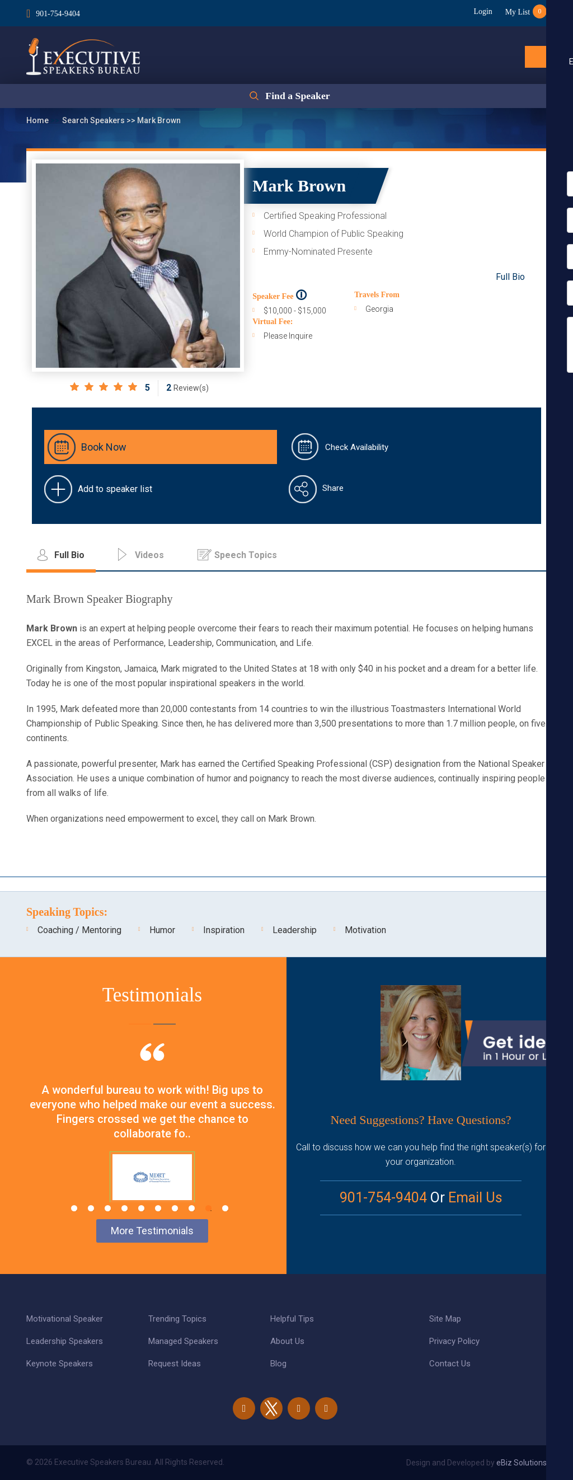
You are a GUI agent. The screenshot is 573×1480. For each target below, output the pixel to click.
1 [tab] (74, 1208)
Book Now (103, 447)
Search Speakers (94, 120)
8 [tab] (192, 1208)
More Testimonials (152, 1231)
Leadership (295, 930)
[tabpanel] (152, 1136)
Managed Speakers (183, 1341)
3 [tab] (108, 1208)
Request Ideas (174, 1364)
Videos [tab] (149, 555)
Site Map (445, 1319)
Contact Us (450, 1364)
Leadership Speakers (64, 1341)
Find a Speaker (297, 96)
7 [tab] (175, 1208)
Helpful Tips (292, 1319)
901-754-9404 (58, 13)
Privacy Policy (454, 1341)
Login (481, 11)
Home (38, 120)
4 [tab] (124, 1208)
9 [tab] (208, 1208)
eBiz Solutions (521, 1462)
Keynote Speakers (59, 1364)
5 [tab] (141, 1208)
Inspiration (224, 930)
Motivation (365, 930)
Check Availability (356, 447)
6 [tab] (158, 1208)
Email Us (475, 1197)
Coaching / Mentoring (79, 930)
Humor (162, 930)
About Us (287, 1341)
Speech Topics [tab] (245, 555)
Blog (278, 1364)
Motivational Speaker (64, 1319)
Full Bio (510, 276)
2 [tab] (91, 1208)
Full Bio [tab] (69, 555)
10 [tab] (225, 1208)
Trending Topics (177, 1319)
